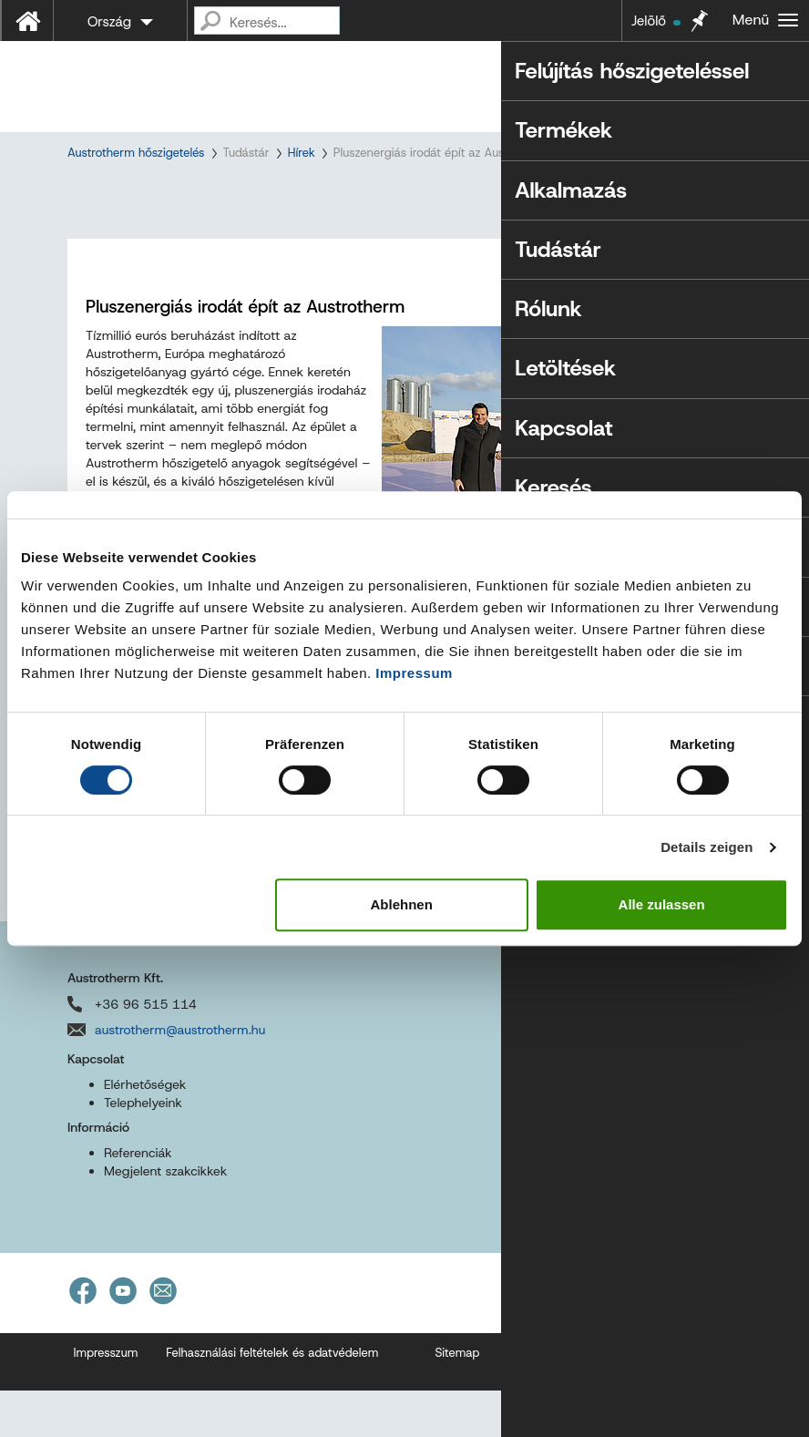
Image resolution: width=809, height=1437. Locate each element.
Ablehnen (402, 904)
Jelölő (656, 21)
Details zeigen (707, 847)
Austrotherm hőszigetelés (135, 152)
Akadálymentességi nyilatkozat (590, 1399)
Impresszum (106, 1399)
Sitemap (457, 1399)
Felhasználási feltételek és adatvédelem (272, 1399)
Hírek (301, 152)
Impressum (414, 673)
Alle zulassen (662, 904)
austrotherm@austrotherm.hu (180, 1075)
